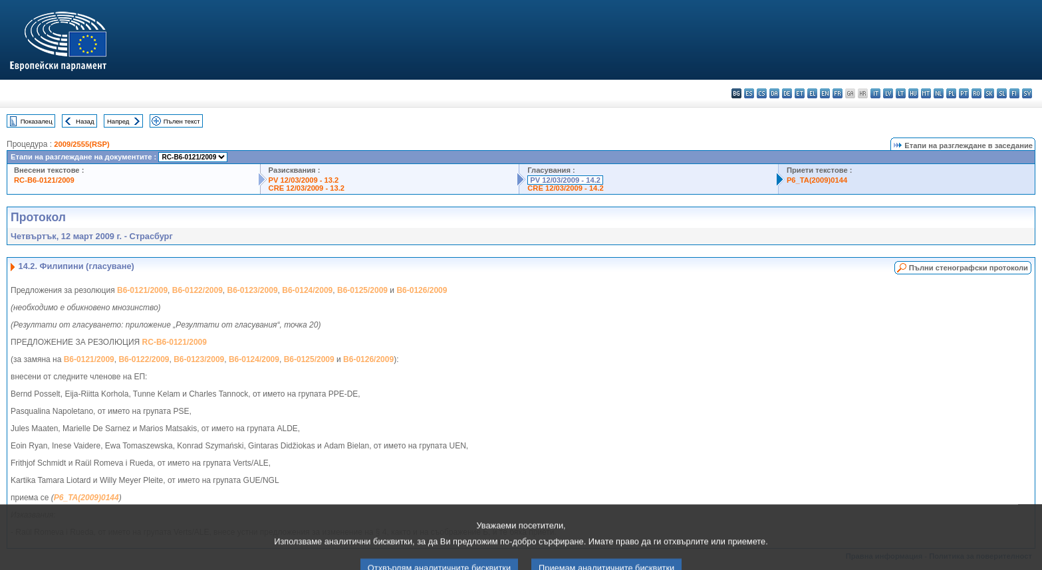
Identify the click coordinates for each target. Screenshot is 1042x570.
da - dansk (774, 93)
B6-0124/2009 (307, 290)
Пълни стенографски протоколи (968, 268)
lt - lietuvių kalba (901, 93)
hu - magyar (913, 93)
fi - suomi (1014, 93)
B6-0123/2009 (252, 290)
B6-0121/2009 (142, 290)
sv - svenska (1027, 93)
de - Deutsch (787, 93)
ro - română (976, 93)
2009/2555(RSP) (81, 144)
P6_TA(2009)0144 (817, 180)
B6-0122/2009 (197, 290)
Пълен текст (182, 121)
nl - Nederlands (939, 93)
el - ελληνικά (812, 93)
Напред (118, 121)
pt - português (964, 93)
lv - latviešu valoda (888, 93)
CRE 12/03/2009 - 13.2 (306, 188)
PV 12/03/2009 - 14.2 (565, 180)
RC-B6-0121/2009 (44, 180)
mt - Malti (926, 93)
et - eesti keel (800, 93)
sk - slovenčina (989, 93)
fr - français (838, 93)
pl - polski (951, 93)
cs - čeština (762, 93)
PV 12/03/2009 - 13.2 (304, 180)
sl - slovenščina (1002, 93)
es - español (749, 93)
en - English (825, 93)
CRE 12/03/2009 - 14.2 (565, 188)
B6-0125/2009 (362, 290)
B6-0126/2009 (421, 290)
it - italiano (875, 93)
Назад (85, 121)
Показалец (37, 121)
